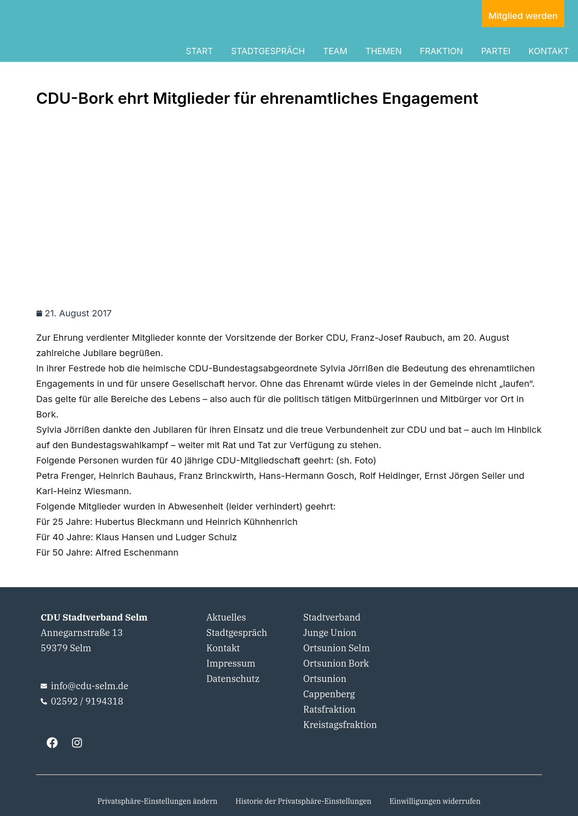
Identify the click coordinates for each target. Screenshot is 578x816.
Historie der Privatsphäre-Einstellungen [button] (303, 801)
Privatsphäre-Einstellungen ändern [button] (158, 801)
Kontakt (223, 648)
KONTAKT (548, 51)
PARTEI (495, 51)
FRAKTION (441, 51)
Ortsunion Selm (336, 648)
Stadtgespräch (236, 632)
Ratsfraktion (329, 709)
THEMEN (383, 51)
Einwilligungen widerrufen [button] (435, 801)
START (199, 51)
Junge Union (329, 632)
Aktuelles (226, 617)
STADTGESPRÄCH (268, 51)
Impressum (231, 663)
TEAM (335, 51)
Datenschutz (233, 678)
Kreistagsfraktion (340, 725)
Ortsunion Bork (336, 663)
